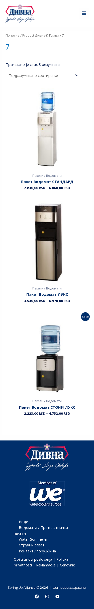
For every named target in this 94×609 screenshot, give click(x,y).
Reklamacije (46, 564)
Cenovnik (67, 564)
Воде (23, 521)
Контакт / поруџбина (37, 550)
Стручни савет (31, 544)
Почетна (13, 35)
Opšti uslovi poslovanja (33, 559)
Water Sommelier (33, 539)
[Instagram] (47, 596)
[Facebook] (37, 596)
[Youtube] (57, 596)
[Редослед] (42, 75)
